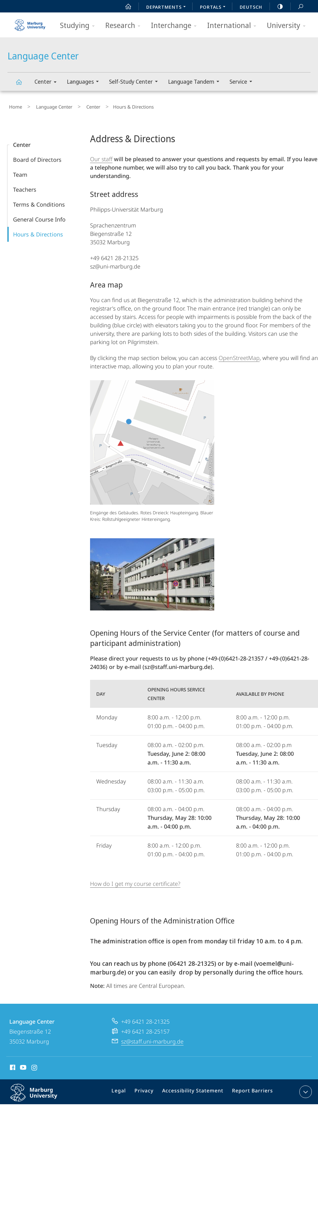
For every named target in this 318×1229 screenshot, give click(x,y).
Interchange (176, 25)
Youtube (22, 1065)
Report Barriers (250, 1090)
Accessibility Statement (195, 1090)
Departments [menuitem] (167, 7)
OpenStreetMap (239, 355)
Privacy (150, 1090)
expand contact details (304, 1088)
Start (125, 6)
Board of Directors (37, 157)
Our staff (101, 156)
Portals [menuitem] (214, 7)
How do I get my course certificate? (135, 880)
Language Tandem (195, 82)
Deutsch (251, 7)
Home (13, 105)
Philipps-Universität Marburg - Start (30, 23)
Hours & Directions (38, 231)
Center (47, 82)
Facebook (12, 1065)
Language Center (22, 85)
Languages (85, 82)
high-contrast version (277, 6)
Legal (127, 1090)
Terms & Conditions (39, 201)
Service (242, 82)
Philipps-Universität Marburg (40, 1094)
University (288, 25)
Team (20, 171)
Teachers (24, 186)
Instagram (35, 1065)
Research (124, 25)
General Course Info (39, 216)
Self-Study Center (135, 82)
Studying (79, 25)
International (233, 25)
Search (297, 6)
